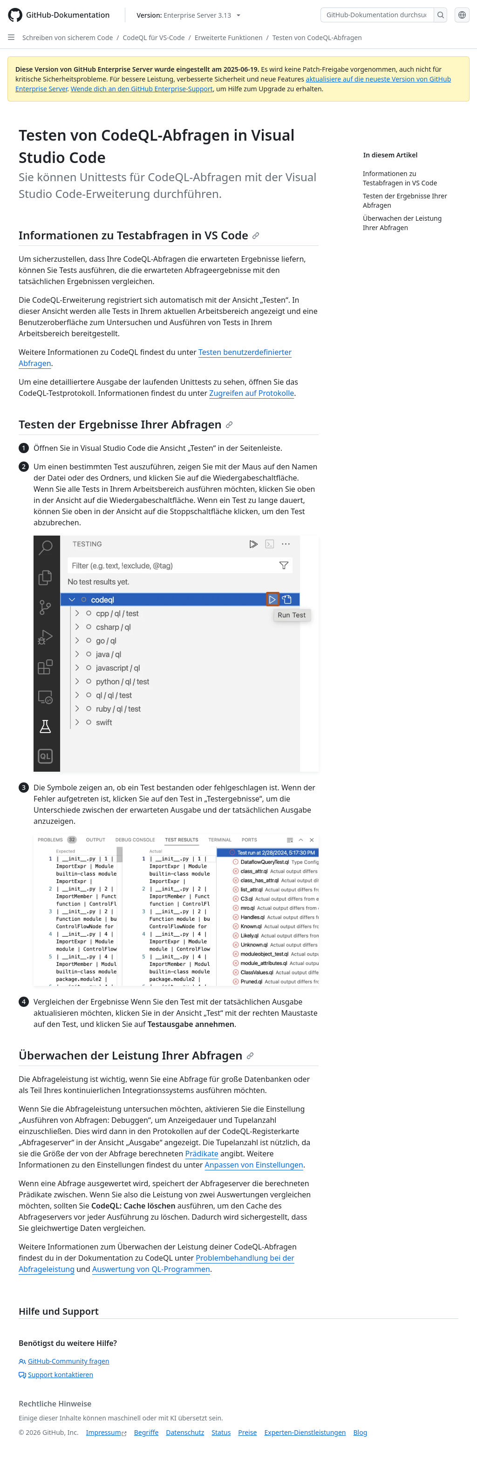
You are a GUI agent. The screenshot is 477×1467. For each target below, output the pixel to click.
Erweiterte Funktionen (229, 37)
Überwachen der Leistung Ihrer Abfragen (136, 1055)
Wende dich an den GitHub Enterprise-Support (142, 88)
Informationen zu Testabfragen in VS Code (139, 235)
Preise (247, 1432)
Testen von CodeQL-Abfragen (317, 37)
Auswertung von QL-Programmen (151, 1269)
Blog (361, 1432)
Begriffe (146, 1432)
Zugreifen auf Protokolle (251, 393)
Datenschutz (185, 1432)
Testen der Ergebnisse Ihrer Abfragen (126, 424)
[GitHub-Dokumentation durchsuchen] (377, 15)
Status (221, 1432)
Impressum (103, 1432)
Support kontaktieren (56, 1374)
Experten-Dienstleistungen (305, 1432)
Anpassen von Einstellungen (254, 1165)
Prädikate (201, 1153)
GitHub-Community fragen (64, 1361)
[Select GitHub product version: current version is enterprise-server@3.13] (189, 15)
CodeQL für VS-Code (154, 37)
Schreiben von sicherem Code (67, 37)
